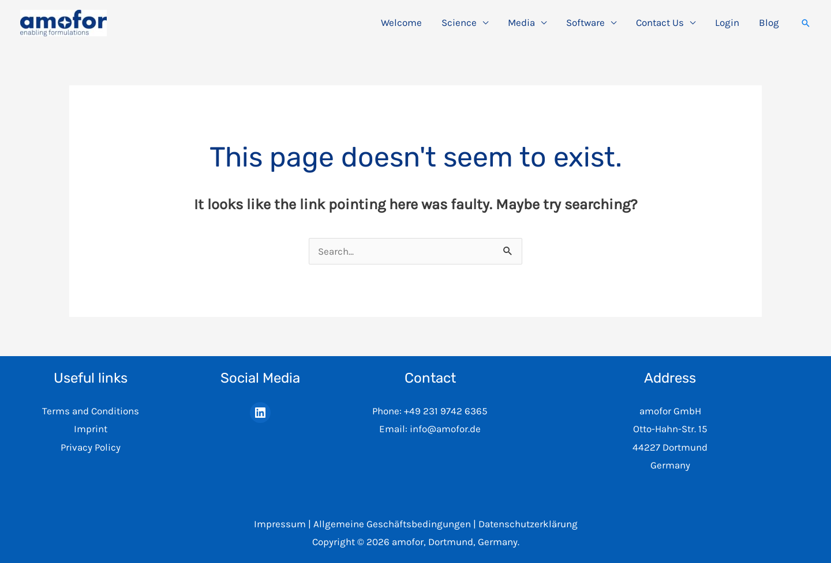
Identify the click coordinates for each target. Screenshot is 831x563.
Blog (769, 22)
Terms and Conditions (90, 411)
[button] (805, 23)
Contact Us (660, 22)
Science (459, 22)
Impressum (280, 524)
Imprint (90, 428)
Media (521, 22)
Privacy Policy (91, 447)
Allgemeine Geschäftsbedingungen (392, 524)
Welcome (401, 22)
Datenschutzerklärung (528, 524)
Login (727, 22)
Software (585, 22)
